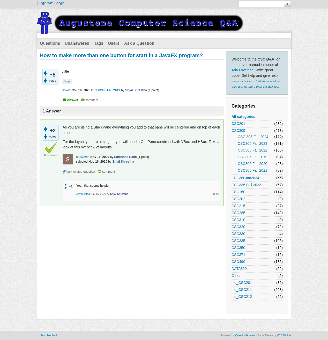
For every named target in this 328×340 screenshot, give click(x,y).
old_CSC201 (242, 283)
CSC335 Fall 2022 (246, 185)
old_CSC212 (242, 296)
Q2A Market (284, 335)
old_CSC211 (242, 290)
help (67, 81)
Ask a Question (139, 43)
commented (83, 194)
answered (83, 157)
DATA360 (239, 269)
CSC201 (238, 124)
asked (66, 90)
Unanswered (77, 43)
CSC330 (238, 234)
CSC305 (238, 131)
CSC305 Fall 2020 (252, 164)
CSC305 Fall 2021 (252, 170)
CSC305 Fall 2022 (252, 150)
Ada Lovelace (243, 70)
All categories (243, 117)
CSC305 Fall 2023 (252, 143)
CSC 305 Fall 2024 (253, 137)
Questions (50, 43)
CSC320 (238, 227)
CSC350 (238, 248)
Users (114, 43)
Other (236, 276)
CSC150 (238, 192)
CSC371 (238, 255)
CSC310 (238, 220)
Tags (98, 43)
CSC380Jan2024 (245, 178)
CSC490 (238, 262)
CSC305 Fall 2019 (252, 157)
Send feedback (49, 335)
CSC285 (238, 213)
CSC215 (238, 206)
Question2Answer (245, 335)
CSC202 (238, 199)
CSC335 (238, 241)
